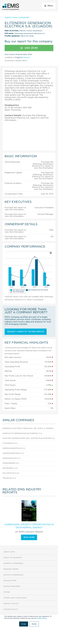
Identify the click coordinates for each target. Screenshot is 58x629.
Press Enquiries (11, 586)
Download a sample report (16, 60)
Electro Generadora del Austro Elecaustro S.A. (29, 438)
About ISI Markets (12, 558)
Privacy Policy (11, 604)
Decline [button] (34, 624)
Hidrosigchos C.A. (12, 458)
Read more (29, 537)
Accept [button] (23, 624)
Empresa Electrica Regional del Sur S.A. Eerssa (28, 428)
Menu (48, 6)
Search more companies (17, 17)
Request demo (10, 569)
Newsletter (9, 581)
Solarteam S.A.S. (11, 473)
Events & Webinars (13, 575)
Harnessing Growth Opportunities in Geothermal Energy (29, 526)
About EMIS (9, 552)
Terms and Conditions (15, 598)
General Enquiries (13, 563)
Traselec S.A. (9, 478)
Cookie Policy (10, 609)
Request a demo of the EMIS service (25, 332)
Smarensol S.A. (10, 468)
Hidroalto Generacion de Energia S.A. (22, 433)
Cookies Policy (41, 618)
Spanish (26, 57)
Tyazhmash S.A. (10, 443)
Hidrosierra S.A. (11, 463)
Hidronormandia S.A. (13, 453)
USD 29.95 (29, 48)
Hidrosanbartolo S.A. (14, 448)
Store (6, 592)
